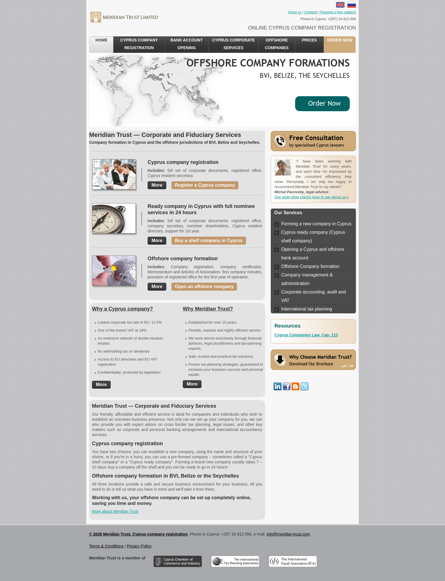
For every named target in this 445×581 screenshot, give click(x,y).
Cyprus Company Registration (139, 44)
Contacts (310, 12)
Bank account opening (187, 44)
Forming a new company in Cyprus (316, 223)
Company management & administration (307, 279)
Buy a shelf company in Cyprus (208, 240)
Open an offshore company (204, 286)
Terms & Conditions (106, 546)
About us (294, 12)
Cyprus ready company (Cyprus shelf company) (313, 236)
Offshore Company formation (310, 266)
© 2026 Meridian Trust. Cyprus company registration (138, 534)
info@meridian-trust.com (288, 534)
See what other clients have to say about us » (311, 197)
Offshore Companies (277, 44)
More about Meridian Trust (115, 511)
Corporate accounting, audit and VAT (313, 296)
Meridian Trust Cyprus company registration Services (124, 17)
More (157, 185)
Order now (339, 40)
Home (102, 40)
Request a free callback (338, 12)
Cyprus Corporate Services (233, 44)
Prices (309, 40)
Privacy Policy (139, 546)
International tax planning (306, 309)
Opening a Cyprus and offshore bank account (312, 253)
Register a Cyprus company (205, 185)
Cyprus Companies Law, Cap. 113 (306, 335)
